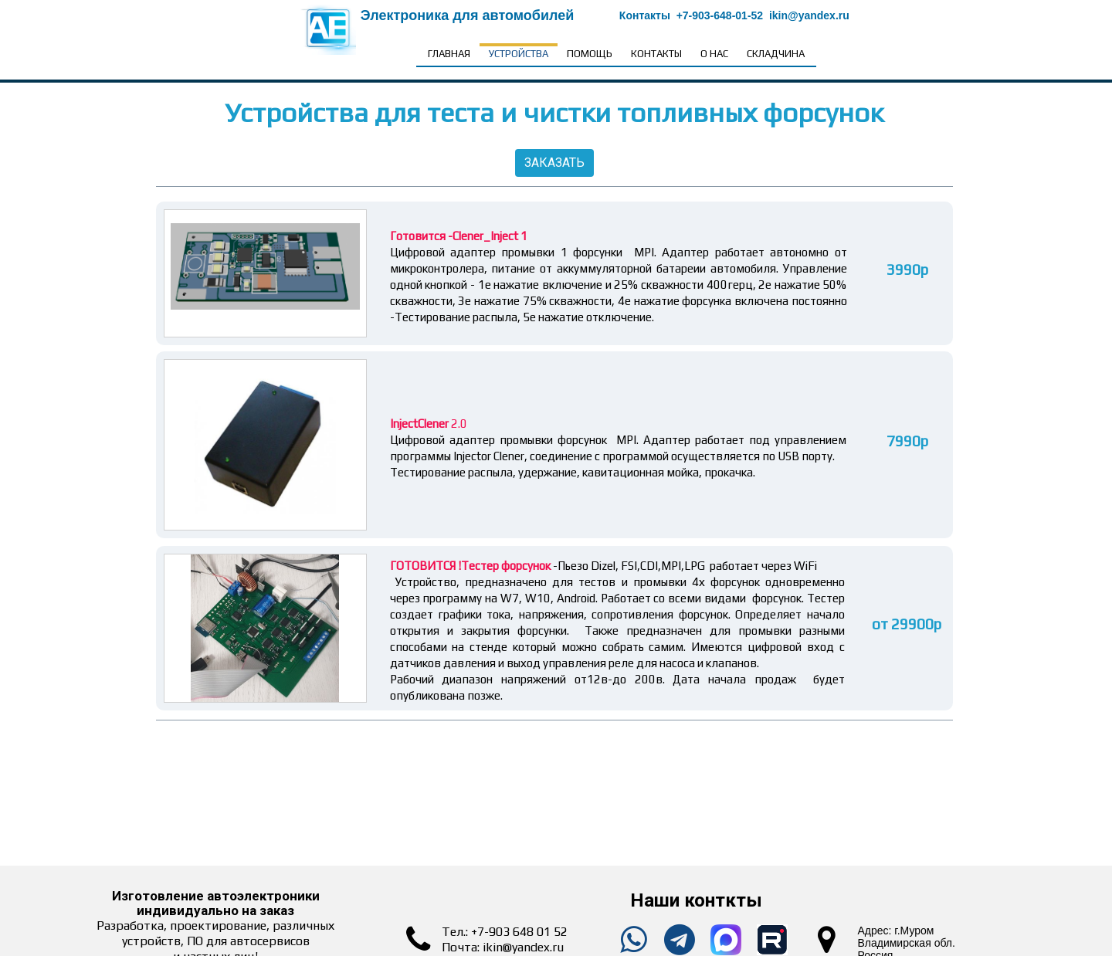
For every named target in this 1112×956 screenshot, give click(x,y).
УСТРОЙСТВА (518, 53)
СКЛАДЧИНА (776, 53)
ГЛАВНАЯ (449, 53)
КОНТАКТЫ (656, 53)
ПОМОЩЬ (589, 53)
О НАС (714, 53)
